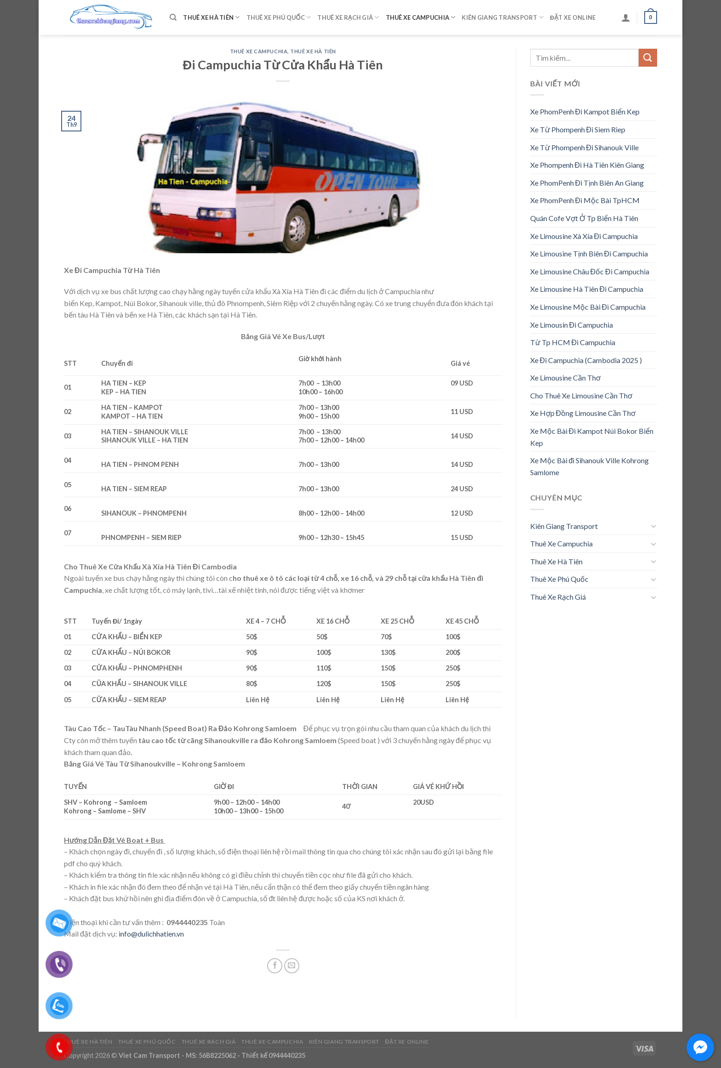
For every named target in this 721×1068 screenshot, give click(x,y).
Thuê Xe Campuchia (421, 17)
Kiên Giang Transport (503, 17)
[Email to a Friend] (291, 965)
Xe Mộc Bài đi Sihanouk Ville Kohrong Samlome (589, 466)
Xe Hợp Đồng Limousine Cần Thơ (583, 413)
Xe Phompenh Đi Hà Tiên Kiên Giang (587, 164)
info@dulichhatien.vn (151, 933)
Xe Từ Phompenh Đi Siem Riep (578, 129)
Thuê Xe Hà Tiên (211, 17)
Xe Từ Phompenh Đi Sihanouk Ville (584, 147)
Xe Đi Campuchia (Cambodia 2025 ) (586, 360)
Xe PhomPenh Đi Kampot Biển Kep (585, 111)
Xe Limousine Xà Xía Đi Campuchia (584, 236)
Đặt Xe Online (572, 17)
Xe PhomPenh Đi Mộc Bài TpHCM (585, 200)
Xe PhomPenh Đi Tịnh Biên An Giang (587, 182)
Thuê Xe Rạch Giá (348, 17)
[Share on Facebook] (274, 965)
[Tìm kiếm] (173, 17)
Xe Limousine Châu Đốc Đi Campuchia (589, 271)
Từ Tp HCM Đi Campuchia (573, 342)
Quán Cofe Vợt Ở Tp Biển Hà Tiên (584, 218)
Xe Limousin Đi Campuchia (571, 324)
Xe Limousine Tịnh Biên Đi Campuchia (589, 253)
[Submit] (648, 58)
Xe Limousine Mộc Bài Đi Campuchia (588, 306)
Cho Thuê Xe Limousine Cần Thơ (581, 395)
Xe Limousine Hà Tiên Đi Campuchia (587, 288)
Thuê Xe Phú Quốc (278, 17)
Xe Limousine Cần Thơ (565, 377)
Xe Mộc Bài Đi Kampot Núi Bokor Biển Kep (592, 436)
